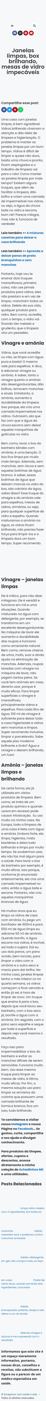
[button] (12, 26)
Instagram (19, 1124)
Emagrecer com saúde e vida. (21, 1394)
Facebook (25, 1129)
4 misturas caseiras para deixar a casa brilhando (22, 237)
